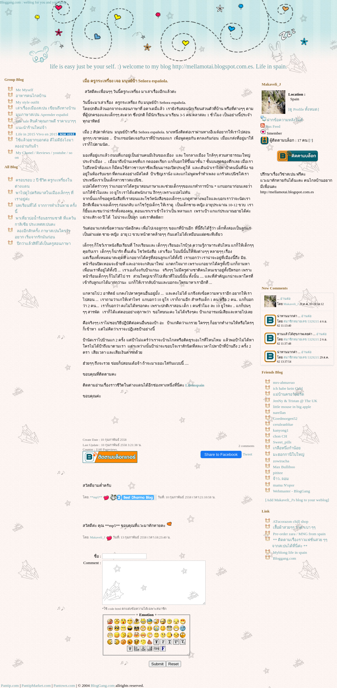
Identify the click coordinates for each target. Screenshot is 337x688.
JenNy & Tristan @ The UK (295, 401)
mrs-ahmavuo (283, 382)
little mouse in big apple (292, 406)
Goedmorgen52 (285, 418)
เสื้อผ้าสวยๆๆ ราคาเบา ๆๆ (294, 527)
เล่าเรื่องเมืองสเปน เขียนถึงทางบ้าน (45, 108)
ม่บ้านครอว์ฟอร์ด (288, 394)
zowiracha (281, 461)
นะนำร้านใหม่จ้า (31, 127)
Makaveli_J (101, 537)
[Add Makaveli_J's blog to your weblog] (297, 500)
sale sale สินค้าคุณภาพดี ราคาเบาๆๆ (46, 121)
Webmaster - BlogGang (291, 491)
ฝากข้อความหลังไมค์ (285, 120)
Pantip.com (10, 685)
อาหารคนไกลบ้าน (31, 96)
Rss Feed (273, 126)
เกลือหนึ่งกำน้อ (287, 448)
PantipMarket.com (36, 685)
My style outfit (27, 102)
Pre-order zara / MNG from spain (299, 534)
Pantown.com (64, 685)
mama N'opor (283, 485)
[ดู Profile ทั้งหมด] (303, 109)
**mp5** (99, 497)
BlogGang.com (103, 685)
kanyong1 (281, 430)
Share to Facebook (221, 454)
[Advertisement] (297, 243)
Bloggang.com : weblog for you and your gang (33, 2)
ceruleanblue (283, 424)
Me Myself (24, 90)
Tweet (247, 454)
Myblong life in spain (290, 552)
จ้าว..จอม (281, 478)
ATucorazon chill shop (290, 521)
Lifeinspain (194, 385)
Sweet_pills (282, 442)
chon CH (280, 436)
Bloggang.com (284, 558)
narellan (279, 412)
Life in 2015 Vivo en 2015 (36, 134)
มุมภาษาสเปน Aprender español (42, 114)
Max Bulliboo (284, 467)
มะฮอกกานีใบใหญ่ (288, 454)
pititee (278, 473)
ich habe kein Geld (287, 388)
